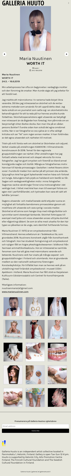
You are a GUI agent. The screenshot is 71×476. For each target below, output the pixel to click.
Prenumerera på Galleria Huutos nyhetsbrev (35, 421)
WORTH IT (36, 63)
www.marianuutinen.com (15, 291)
